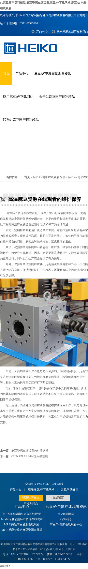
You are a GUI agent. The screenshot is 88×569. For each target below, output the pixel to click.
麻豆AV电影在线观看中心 (66, 524)
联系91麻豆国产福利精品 (72, 31)
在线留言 (58, 497)
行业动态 (66, 519)
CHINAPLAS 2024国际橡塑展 (29, 456)
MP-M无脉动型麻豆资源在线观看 (22, 519)
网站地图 (5, 566)
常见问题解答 (69, 489)
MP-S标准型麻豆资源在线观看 (22, 513)
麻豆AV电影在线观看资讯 (52, 73)
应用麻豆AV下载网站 (18, 96)
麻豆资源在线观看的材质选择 (29, 450)
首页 (6, 73)
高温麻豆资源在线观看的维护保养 (44, 151)
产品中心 (42, 31)
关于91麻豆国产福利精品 (57, 96)
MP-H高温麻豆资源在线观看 (22, 524)
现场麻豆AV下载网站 (41, 489)
